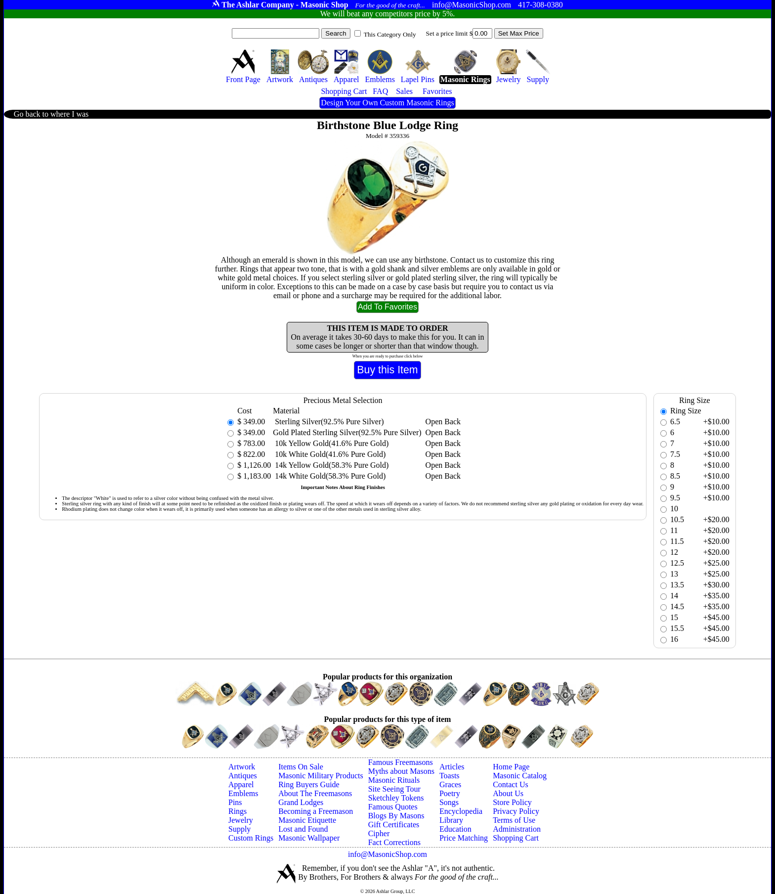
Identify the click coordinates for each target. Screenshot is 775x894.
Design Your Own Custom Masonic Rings (387, 102)
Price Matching (463, 838)
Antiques (242, 775)
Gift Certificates (394, 824)
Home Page (511, 766)
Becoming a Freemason (315, 811)
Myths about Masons (401, 771)
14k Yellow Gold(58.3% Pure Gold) (330, 465)
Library (451, 820)
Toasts (449, 775)
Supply (239, 829)
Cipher (379, 833)
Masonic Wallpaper (309, 838)
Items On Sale (300, 766)
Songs (449, 802)
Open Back (443, 421)
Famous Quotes (393, 807)
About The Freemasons (315, 793)
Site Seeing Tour (394, 789)
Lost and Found (303, 829)
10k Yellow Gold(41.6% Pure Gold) (330, 443)
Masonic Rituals (394, 780)
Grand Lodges (300, 802)
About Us (508, 793)
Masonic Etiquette (307, 820)
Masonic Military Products (320, 775)
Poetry (449, 793)
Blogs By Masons (396, 815)
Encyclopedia (460, 811)
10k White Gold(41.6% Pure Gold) (329, 454)
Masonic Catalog (520, 775)
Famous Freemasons (400, 762)
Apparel (241, 784)
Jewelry (240, 820)
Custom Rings (250, 838)
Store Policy (512, 802)
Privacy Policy (516, 811)
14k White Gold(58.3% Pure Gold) (329, 476)
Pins (235, 802)
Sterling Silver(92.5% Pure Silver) (328, 421)
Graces (450, 784)
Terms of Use (514, 820)
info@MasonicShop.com (387, 854)
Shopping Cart (516, 838)
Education (455, 829)
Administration (517, 829)
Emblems (243, 793)
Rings (237, 811)
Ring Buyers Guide (309, 784)
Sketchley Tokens (396, 798)
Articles (452, 766)
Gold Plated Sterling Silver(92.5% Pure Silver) (347, 432)
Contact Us (510, 784)
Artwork (241, 766)
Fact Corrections (394, 842)
